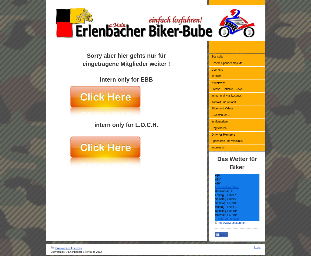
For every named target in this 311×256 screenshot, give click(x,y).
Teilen (221, 234)
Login (257, 247)
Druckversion (61, 248)
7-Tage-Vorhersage (227, 218)
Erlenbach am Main (227, 187)
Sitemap (77, 248)
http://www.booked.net (231, 222)
